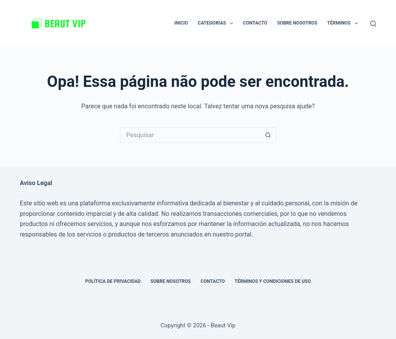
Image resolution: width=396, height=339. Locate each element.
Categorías (217, 23)
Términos (344, 23)
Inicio (181, 23)
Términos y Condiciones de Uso (273, 281)
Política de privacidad (112, 281)
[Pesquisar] (373, 23)
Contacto (255, 23)
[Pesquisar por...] (190, 135)
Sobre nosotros (297, 23)
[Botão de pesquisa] (268, 135)
